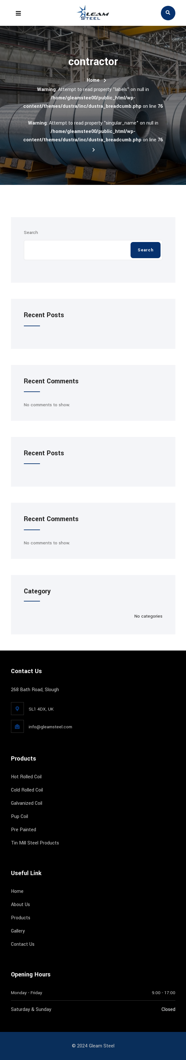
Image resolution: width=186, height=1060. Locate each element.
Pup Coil (19, 816)
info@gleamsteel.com (50, 727)
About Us (20, 904)
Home (93, 80)
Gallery (18, 931)
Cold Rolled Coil (27, 790)
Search (31, 232)
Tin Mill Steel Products (35, 843)
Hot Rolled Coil (26, 776)
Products (20, 917)
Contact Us (22, 944)
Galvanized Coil (26, 803)
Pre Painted (23, 829)
